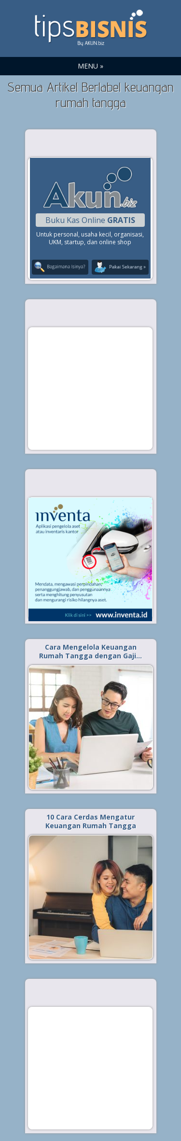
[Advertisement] (90, 388)
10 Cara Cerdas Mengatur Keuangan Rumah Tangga (90, 821)
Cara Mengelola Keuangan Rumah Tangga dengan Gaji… (90, 651)
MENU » (90, 65)
